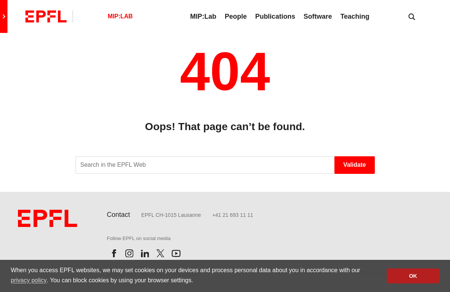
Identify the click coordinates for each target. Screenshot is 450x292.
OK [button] (413, 276)
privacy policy (29, 280)
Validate (354, 165)
